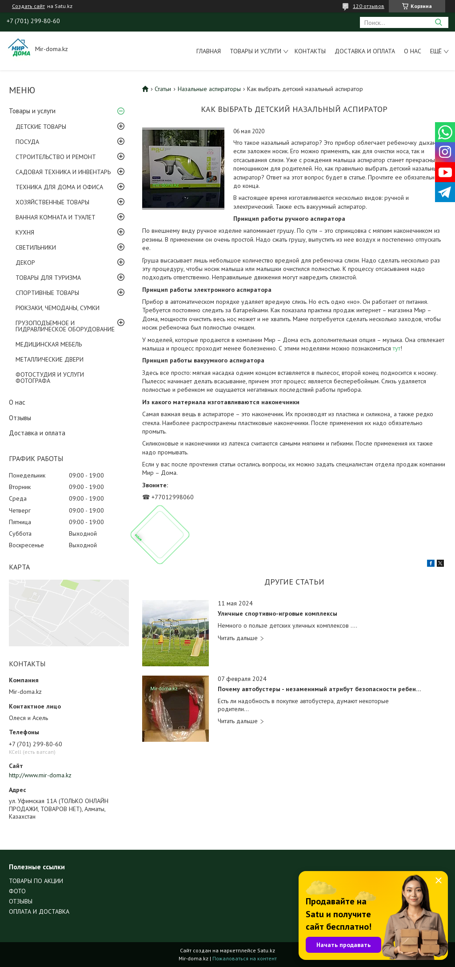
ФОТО (17, 891)
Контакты (310, 51)
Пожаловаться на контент (244, 958)
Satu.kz (266, 950)
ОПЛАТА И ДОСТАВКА (39, 911)
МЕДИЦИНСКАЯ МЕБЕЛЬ (49, 344)
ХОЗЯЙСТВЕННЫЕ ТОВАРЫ (52, 202)
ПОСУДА (27, 142)
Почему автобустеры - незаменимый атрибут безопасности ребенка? (320, 689)
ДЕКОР (25, 263)
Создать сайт (28, 6)
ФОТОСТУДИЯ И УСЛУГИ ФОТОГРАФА (50, 377)
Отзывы (20, 418)
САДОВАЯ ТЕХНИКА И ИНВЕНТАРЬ (63, 172)
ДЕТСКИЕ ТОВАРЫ (41, 127)
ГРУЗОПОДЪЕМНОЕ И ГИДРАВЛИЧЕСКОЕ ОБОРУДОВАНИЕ (65, 326)
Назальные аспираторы (209, 89)
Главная (208, 51)
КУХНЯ (25, 232)
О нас (412, 51)
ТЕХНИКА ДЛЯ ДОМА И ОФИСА (59, 187)
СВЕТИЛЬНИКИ (36, 247)
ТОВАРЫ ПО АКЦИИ (36, 881)
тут (396, 348)
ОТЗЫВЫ (20, 901)
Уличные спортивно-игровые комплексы (277, 613)
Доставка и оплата (365, 51)
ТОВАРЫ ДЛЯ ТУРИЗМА (48, 278)
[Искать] (438, 22)
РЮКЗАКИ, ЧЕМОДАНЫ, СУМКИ (58, 308)
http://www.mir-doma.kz (40, 775)
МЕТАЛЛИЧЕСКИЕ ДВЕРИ (50, 359)
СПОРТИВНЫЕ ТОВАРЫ (47, 293)
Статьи (163, 89)
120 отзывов (368, 6)
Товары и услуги (255, 51)
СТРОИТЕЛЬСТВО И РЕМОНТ (56, 157)
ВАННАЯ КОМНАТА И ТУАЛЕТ (56, 217)
